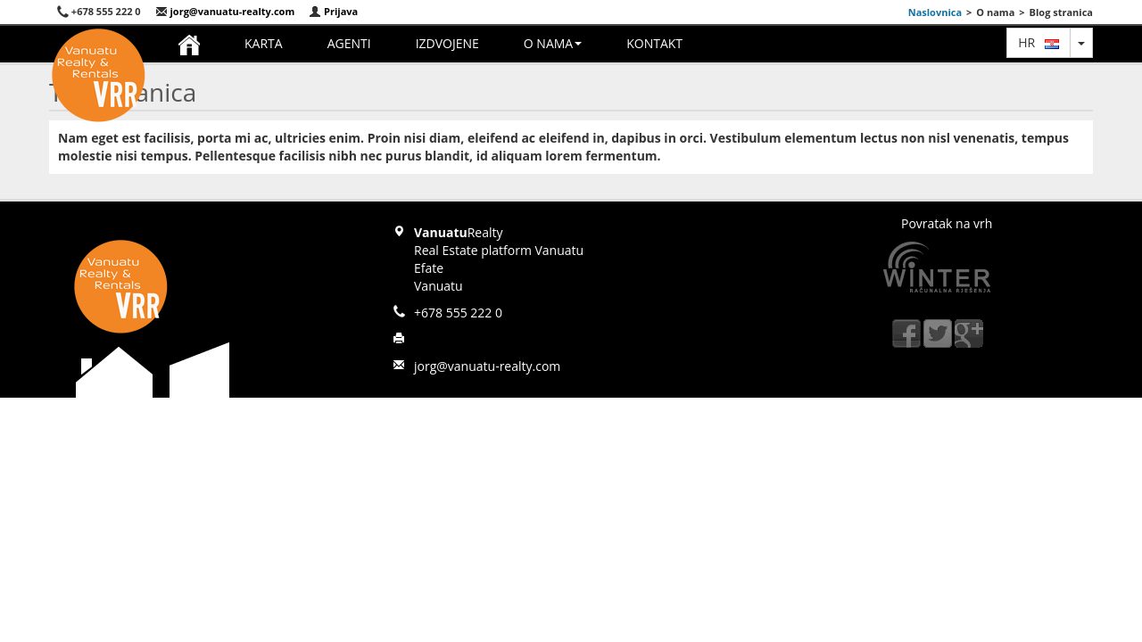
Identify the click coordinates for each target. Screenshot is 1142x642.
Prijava (333, 11)
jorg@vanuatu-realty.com (225, 11)
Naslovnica (935, 12)
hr (1038, 42)
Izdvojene (447, 43)
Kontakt (654, 43)
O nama (553, 43)
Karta (263, 43)
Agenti (349, 43)
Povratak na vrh (946, 223)
